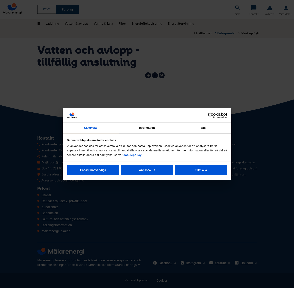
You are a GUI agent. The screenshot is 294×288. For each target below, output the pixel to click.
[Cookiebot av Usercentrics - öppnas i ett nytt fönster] (210, 115)
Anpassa (147, 170)
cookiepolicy (132, 154)
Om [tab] (203, 127)
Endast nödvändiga (93, 170)
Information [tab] (147, 127)
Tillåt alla (201, 170)
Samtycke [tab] (91, 127)
